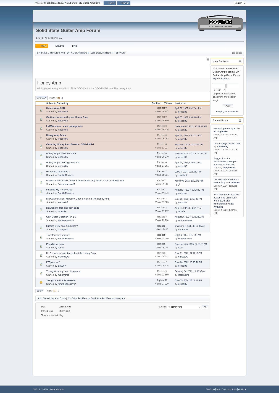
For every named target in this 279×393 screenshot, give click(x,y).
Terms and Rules (229, 389)
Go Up (39, 291)
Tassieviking (183, 275)
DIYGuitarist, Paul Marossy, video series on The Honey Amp (77, 198)
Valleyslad (63, 229)
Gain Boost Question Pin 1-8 (61, 217)
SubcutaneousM (66, 184)
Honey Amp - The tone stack (61, 153)
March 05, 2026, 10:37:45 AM (189, 181)
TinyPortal (210, 389)
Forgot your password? (227, 111)
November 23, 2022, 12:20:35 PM (191, 153)
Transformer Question (57, 235)
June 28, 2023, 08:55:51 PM (188, 262)
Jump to (162, 307)
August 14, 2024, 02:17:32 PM (189, 190)
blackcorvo (229, 167)
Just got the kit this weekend (61, 280)
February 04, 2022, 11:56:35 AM (190, 271)
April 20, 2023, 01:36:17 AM (188, 208)
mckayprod (63, 274)
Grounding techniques (225, 128)
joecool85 (63, 111)
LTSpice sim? (53, 262)
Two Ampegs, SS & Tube (227, 143)
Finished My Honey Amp (59, 189)
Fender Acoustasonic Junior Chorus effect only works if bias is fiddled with (85, 180)
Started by (62, 103)
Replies (157, 103)
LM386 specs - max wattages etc (64, 126)
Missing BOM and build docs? (62, 226)
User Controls (220, 61)
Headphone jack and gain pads (62, 207)
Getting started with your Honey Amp (67, 117)
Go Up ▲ (242, 389)
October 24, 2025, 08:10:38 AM (190, 226)
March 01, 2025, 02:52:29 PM (189, 144)
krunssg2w (63, 256)
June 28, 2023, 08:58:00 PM (188, 199)
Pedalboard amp (55, 244)
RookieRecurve (66, 175)
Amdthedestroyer (67, 284)
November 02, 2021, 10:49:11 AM (191, 126)
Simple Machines (56, 389)
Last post (180, 103)
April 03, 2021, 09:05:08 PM (188, 117)
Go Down (41, 98)
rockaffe (62, 211)
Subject (50, 103)
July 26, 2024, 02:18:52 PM (188, 172)
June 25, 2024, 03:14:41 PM (188, 280)
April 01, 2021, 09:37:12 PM (188, 135)
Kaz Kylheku (221, 131)
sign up (225, 78)
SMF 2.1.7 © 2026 (40, 389)
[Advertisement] (224, 271)
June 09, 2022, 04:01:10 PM (188, 253)
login (215, 78)
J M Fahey (222, 146)
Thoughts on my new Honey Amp (63, 271)
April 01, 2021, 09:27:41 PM (188, 108)
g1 (179, 184)
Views (168, 103)
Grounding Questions (57, 171)
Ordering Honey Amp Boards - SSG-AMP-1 (70, 144)
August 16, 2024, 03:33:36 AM (189, 217)
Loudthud (234, 182)
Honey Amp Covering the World (62, 162)
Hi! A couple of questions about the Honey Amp (71, 253)
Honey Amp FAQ (55, 108)
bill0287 (62, 265)
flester (61, 247)
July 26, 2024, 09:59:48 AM (188, 235)
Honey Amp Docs (56, 135)
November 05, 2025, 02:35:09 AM (191, 244)
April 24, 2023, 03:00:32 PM (188, 162)
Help (218, 389)
